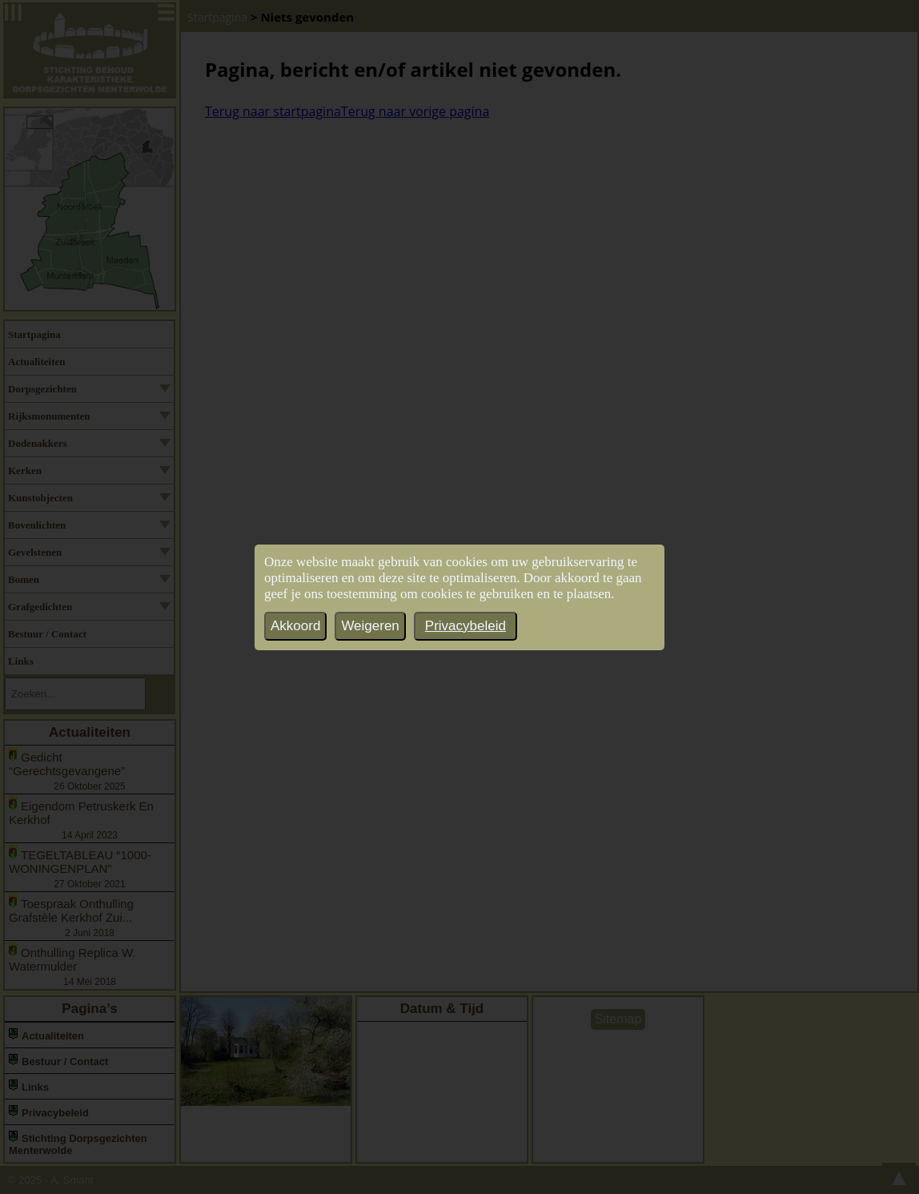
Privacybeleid (465, 625)
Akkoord (295, 625)
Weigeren (370, 625)
